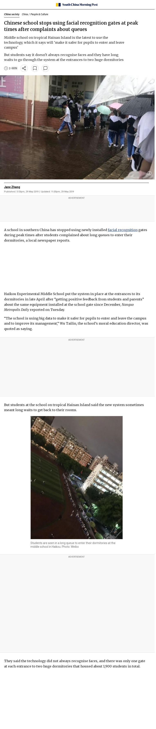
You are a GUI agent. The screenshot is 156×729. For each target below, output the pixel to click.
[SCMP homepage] (76, 4)
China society (11, 14)
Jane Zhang (12, 187)
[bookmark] (34, 68)
